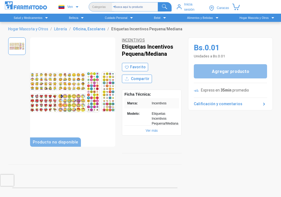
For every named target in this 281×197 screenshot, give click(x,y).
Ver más (152, 131)
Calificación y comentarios (230, 104)
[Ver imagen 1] (17, 46)
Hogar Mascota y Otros (28, 29)
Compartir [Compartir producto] (137, 78)
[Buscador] (143, 6)
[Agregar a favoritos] (135, 67)
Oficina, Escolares (89, 29)
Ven (65, 7)
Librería (60, 29)
